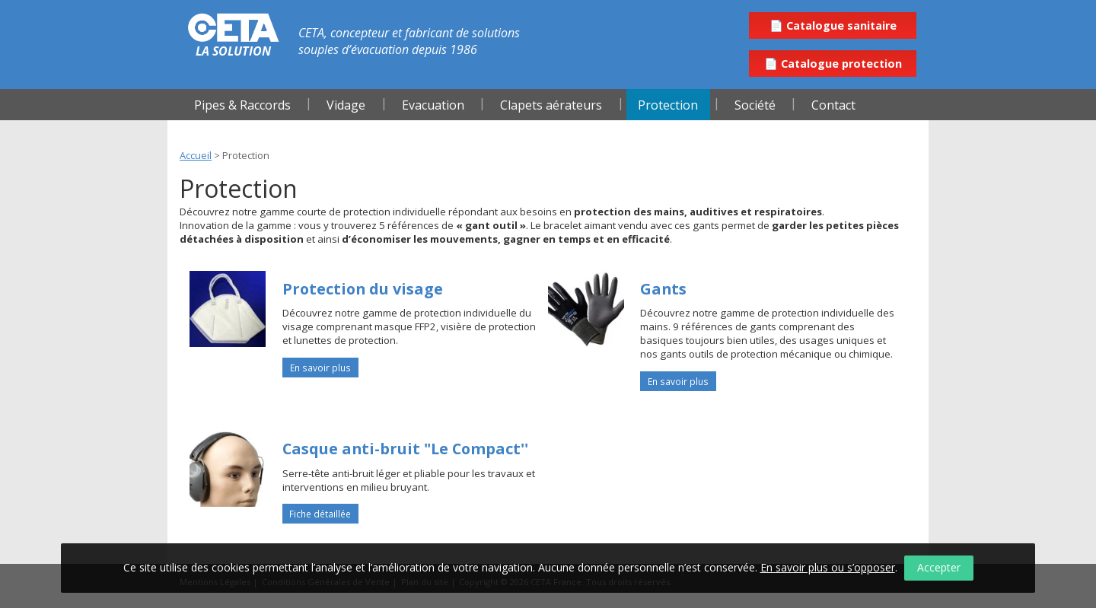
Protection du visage (362, 289)
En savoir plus (320, 367)
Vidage (346, 105)
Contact (833, 105)
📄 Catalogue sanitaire (833, 25)
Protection (668, 105)
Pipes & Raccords (242, 105)
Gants (663, 289)
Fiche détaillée (320, 514)
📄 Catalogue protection (833, 63)
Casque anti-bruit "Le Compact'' (405, 448)
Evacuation (433, 105)
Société (755, 105)
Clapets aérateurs (551, 105)
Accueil (196, 155)
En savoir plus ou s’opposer (827, 567)
